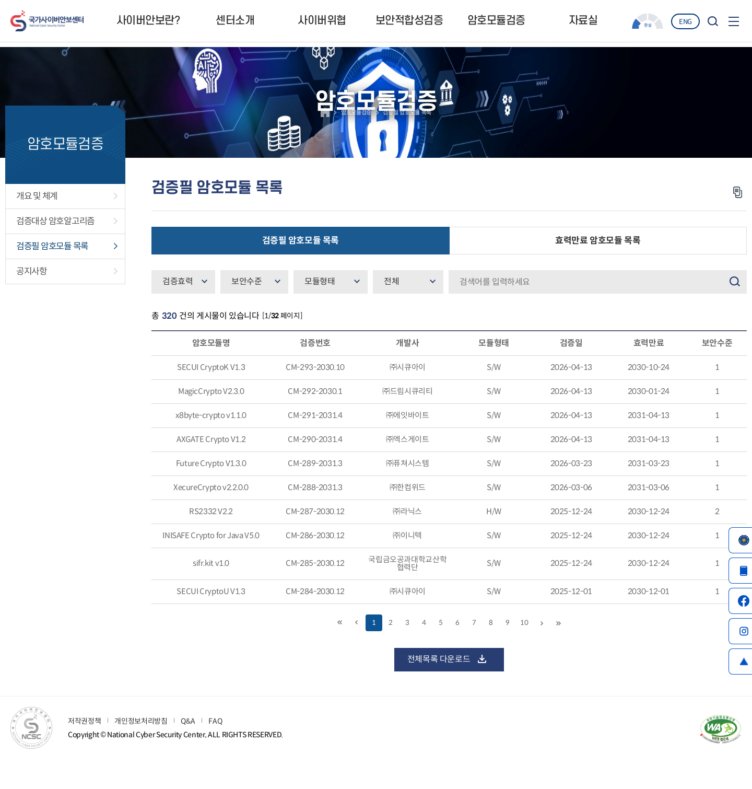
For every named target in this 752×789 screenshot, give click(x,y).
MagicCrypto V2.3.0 (211, 417)
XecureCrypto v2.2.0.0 (211, 515)
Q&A (188, 746)
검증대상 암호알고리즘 (55, 246)
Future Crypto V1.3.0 (211, 490)
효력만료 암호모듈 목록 (597, 265)
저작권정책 (84, 746)
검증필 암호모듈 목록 (52, 271)
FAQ (215, 746)
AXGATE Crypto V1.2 (211, 466)
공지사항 (31, 296)
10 (524, 653)
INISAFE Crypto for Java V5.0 (211, 564)
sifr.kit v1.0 (211, 593)
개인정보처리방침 (140, 746)
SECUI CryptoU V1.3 (211, 622)
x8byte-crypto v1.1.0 (211, 441)
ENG (685, 21)
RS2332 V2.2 (211, 540)
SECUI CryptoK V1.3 (211, 392)
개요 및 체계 (36, 221)
